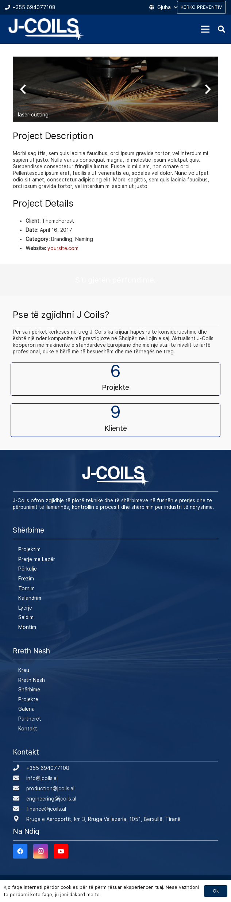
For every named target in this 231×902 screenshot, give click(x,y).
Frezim (26, 578)
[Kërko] (221, 29)
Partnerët (29, 719)
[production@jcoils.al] (19, 788)
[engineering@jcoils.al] (19, 798)
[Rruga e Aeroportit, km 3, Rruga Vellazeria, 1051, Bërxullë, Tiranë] (19, 819)
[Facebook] (20, 851)
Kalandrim (29, 598)
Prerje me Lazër (36, 559)
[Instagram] (40, 851)
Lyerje (25, 608)
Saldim (26, 617)
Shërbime (29, 689)
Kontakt (27, 729)
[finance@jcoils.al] (19, 809)
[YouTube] (61, 851)
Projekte (28, 699)
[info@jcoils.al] (19, 778)
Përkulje (27, 569)
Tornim (26, 588)
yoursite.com (62, 248)
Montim (27, 627)
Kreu (23, 670)
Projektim (29, 549)
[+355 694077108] (19, 768)
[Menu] (205, 29)
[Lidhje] (46, 29)
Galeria (26, 709)
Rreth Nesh (31, 680)
